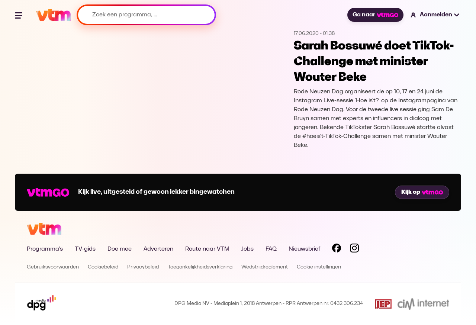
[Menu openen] (19, 14)
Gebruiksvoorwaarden (53, 267)
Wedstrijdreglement (264, 267)
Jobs (247, 249)
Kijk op (422, 192)
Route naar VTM (207, 249)
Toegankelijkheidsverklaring (200, 267)
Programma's (45, 249)
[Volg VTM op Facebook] (336, 249)
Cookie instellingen (319, 267)
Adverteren (158, 249)
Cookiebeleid (103, 267)
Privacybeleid (143, 267)
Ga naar (375, 15)
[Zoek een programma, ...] (146, 15)
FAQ (271, 249)
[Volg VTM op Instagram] (354, 249)
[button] (435, 14)
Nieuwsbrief (304, 249)
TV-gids (85, 249)
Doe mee (119, 249)
